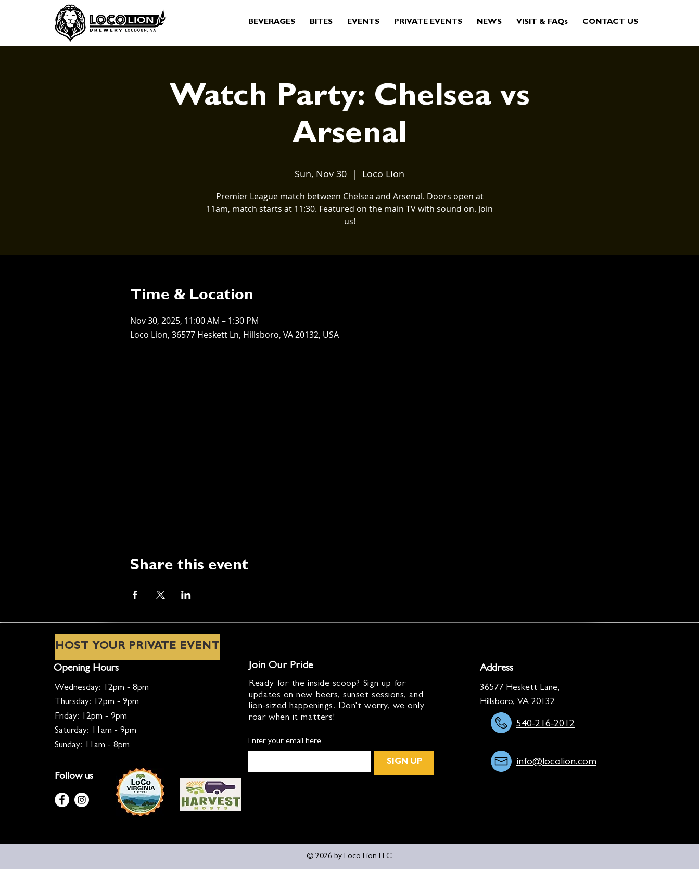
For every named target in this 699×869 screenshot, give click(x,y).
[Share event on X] (161, 595)
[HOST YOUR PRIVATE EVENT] (137, 647)
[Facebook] (62, 800)
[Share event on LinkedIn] (186, 595)
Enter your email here (284, 741)
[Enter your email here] (306, 761)
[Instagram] (81, 800)
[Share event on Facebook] (135, 595)
